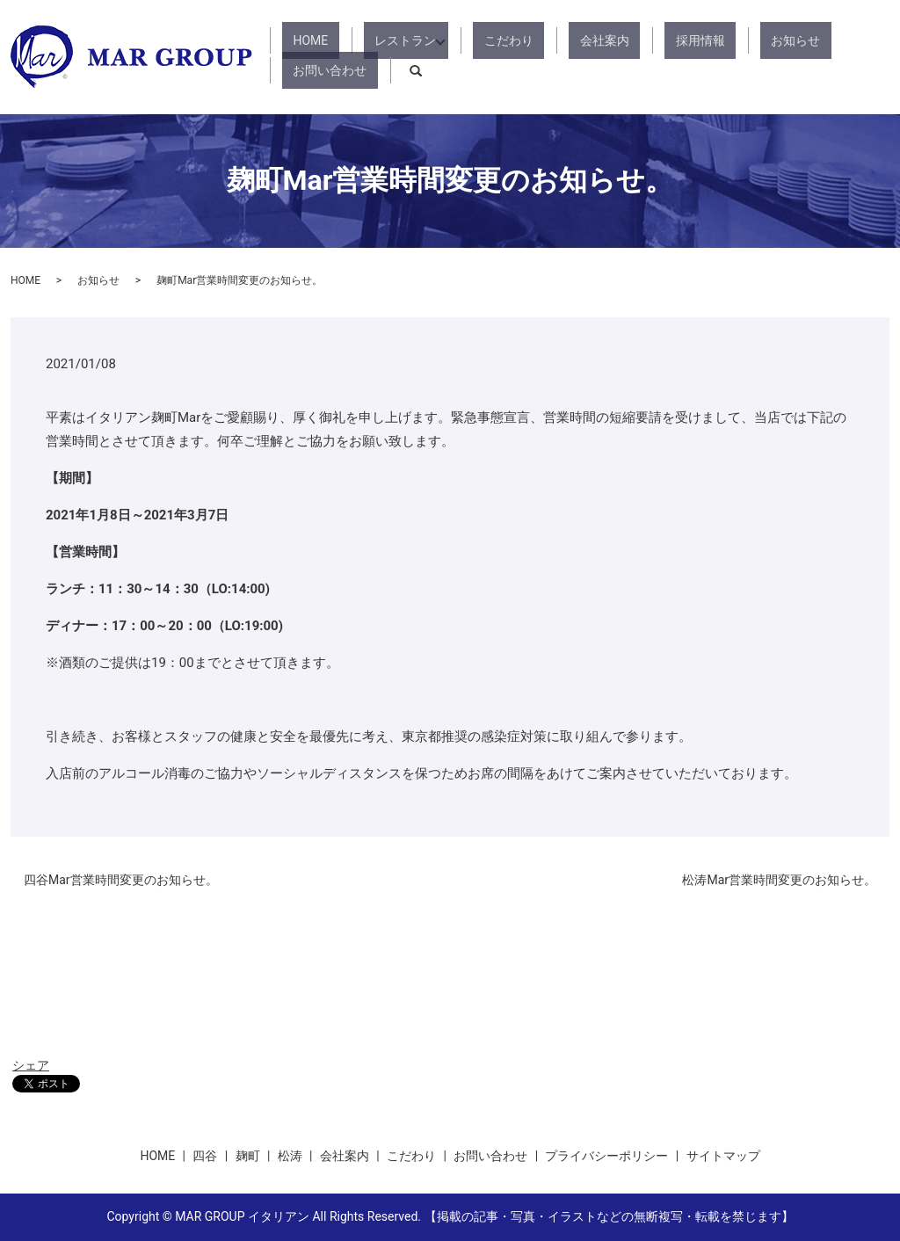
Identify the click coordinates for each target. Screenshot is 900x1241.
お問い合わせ (801, 57)
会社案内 (567, 57)
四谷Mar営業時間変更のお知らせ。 (121, 880)
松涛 (290, 1156)
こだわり (494, 57)
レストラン (399, 57)
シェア (30, 1065)
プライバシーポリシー (606, 1156)
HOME (326, 57)
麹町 (248, 1156)
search (876, 57)
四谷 (204, 1156)
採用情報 (641, 57)
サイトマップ (723, 1156)
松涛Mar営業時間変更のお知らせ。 (779, 880)
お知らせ (715, 57)
